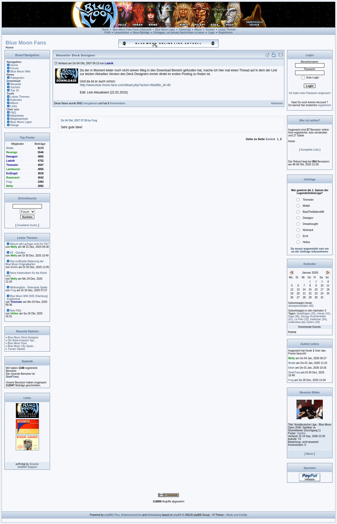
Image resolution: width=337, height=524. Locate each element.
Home (105, 29)
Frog (9, 181)
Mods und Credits (237, 514)
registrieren (324, 105)
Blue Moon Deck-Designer (23, 337)
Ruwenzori (13, 177)
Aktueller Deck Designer (76, 55)
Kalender (16, 99)
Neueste (15, 84)
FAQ (13, 112)
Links (13, 106)
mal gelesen (90, 103)
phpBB (177, 514)
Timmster (12, 165)
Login (211, 32)
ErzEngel (12, 173)
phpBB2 (109, 514)
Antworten (277, 103)
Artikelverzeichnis (131, 514)
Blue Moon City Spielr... (21, 346)
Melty (9, 186)
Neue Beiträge (141, 32)
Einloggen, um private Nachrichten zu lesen (178, 32)
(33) (306, 313)
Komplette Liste (310, 149)
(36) (293, 316)
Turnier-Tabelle (16, 349)
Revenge (11, 152)
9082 (79, 103)
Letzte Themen (227, 29)
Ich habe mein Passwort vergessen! (309, 93)
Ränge (14, 125)
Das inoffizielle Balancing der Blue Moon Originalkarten (25, 263)
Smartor (34, 464)
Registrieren (226, 32)
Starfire (301, 433)
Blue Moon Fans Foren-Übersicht (132, 29)
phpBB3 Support (27, 467)
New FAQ (15, 310)
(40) (301, 305)
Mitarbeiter (17, 115)
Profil (107, 32)
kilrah (291, 367)
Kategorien (17, 77)
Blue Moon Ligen (165, 29)
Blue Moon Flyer (17, 343)
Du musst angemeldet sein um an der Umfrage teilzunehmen (310, 250)
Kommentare (117, 103)
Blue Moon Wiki (20, 71)
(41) (323, 313)
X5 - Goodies (17, 252)
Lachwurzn (13, 169)
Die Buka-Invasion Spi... (22, 340)
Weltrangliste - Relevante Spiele (28, 287)
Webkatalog (154, 514)
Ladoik (10, 160)
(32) (301, 319)
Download (185, 29)
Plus (117, 514)
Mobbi (9, 148)
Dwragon (12, 156)
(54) (318, 319)
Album (198, 29)
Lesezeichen (121, 32)
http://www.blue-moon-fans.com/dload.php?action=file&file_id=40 (125, 85)
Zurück (270, 139)
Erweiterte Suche (27, 225)
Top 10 (14, 90)
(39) (304, 322)
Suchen (210, 29)
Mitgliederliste (19, 118)
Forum (14, 68)
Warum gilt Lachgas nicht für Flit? (29, 244)
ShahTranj (12, 376)
